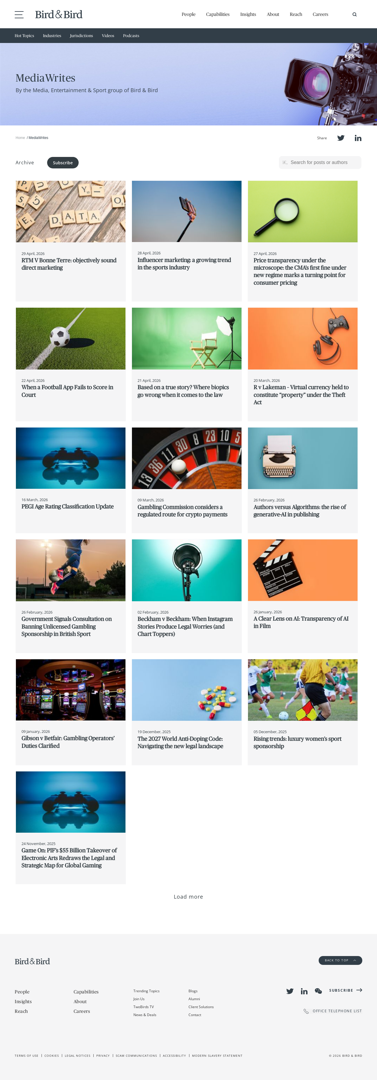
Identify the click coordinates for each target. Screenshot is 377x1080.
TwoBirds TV (143, 1006)
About (273, 14)
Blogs (193, 990)
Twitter (341, 138)
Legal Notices (77, 1056)
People (189, 14)
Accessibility (174, 1056)
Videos (108, 35)
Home (20, 138)
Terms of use (27, 1056)
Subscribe (63, 162)
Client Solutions (201, 1006)
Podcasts (131, 35)
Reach (296, 14)
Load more (189, 896)
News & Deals (144, 1014)
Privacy (103, 1056)
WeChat (318, 991)
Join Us (139, 998)
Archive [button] (25, 162)
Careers (320, 14)
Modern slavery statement (217, 1056)
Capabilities (218, 14)
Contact (194, 1014)
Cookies (51, 1056)
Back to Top (340, 960)
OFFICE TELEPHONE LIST (333, 1011)
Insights (248, 14)
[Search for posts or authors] (324, 162)
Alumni (194, 998)
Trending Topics (146, 990)
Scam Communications (136, 1056)
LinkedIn (358, 138)
